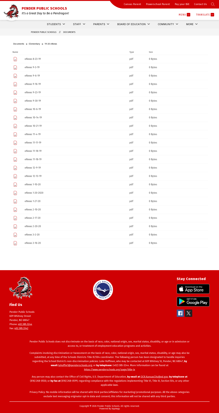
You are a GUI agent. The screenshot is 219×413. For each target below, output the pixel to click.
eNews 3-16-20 (33, 243)
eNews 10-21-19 (33, 125)
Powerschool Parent (158, 4)
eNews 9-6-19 (32, 75)
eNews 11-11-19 (33, 142)
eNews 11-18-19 (33, 151)
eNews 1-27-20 (32, 201)
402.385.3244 (25, 324)
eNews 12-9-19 (33, 167)
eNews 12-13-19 (33, 176)
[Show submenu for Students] (54, 24)
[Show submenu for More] (189, 24)
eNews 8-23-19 (33, 59)
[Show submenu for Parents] (99, 24)
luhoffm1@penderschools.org (75, 365)
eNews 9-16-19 (33, 84)
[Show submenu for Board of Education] (131, 24)
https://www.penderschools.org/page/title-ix (109, 369)
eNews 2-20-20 (33, 226)
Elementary (34, 44)
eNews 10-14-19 (33, 117)
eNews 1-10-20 (33, 184)
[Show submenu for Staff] (77, 24)
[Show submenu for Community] (166, 24)
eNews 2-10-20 (33, 209)
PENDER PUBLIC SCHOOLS (43, 32)
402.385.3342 (21, 328)
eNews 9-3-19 (32, 67)
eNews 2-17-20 (32, 217)
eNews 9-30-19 (33, 100)
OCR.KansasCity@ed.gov (154, 376)
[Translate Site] (204, 15)
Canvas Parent (132, 4)
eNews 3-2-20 (32, 234)
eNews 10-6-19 (33, 109)
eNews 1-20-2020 (34, 192)
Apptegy (116, 408)
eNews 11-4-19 (33, 134)
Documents (69, 32)
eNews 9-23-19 (33, 92)
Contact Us (200, 4)
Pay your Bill (182, 4)
